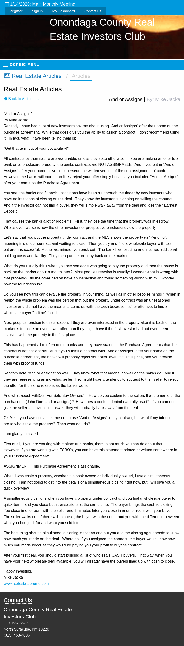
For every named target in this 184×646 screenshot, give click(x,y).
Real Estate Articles (33, 76)
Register (16, 11)
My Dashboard (63, 11)
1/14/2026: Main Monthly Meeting (40, 3)
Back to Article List (22, 99)
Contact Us (92, 11)
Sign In (37, 11)
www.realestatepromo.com (26, 583)
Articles (81, 76)
